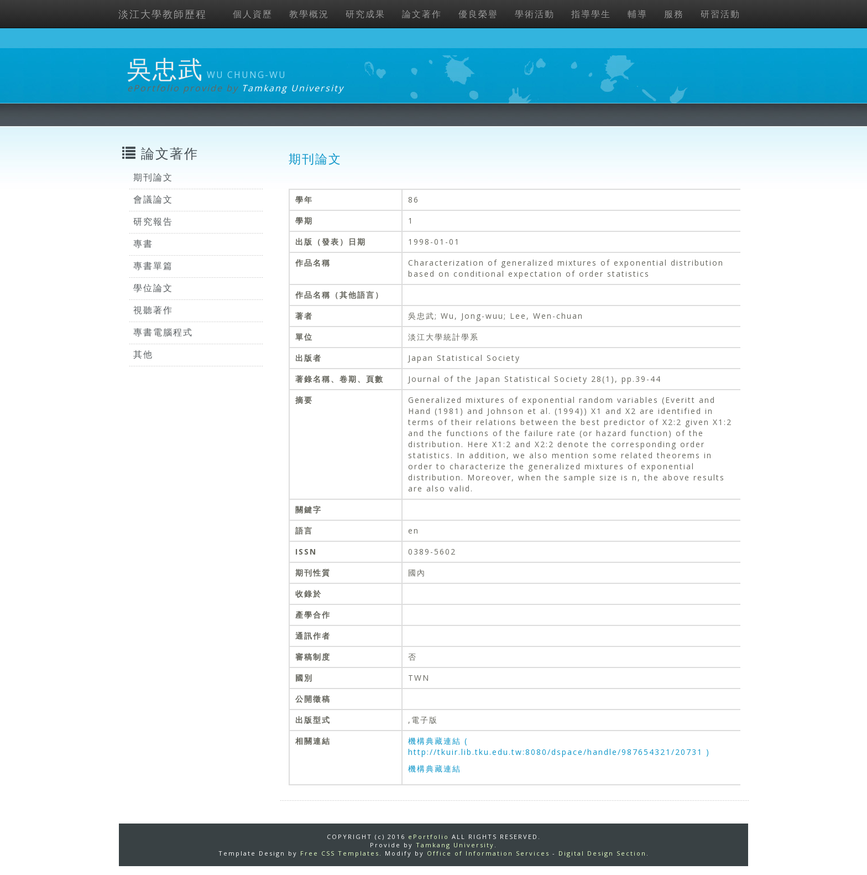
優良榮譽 (478, 14)
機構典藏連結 (434, 768)
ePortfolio (428, 836)
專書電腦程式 (163, 332)
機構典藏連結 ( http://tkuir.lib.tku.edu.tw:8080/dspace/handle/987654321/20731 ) (559, 746)
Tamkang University (293, 88)
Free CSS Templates (339, 853)
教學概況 (309, 14)
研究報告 (153, 221)
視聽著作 (153, 310)
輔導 (637, 14)
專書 (143, 243)
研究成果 (365, 14)
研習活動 (720, 14)
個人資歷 (253, 14)
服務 (674, 14)
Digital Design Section (602, 853)
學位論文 (153, 288)
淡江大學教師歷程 (162, 13)
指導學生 (591, 14)
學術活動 (535, 14)
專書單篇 (153, 266)
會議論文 (153, 199)
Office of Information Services (488, 853)
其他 (143, 354)
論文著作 (422, 14)
